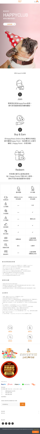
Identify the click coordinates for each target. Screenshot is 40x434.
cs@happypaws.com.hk (9, 391)
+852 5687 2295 (8, 392)
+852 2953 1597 (8, 394)
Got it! (35, 431)
